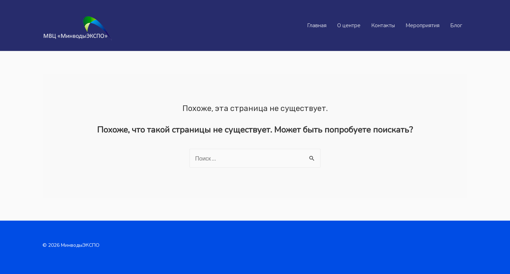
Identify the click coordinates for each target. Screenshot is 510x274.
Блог (456, 25)
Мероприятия (423, 25)
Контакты (383, 25)
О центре (349, 25)
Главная (317, 25)
